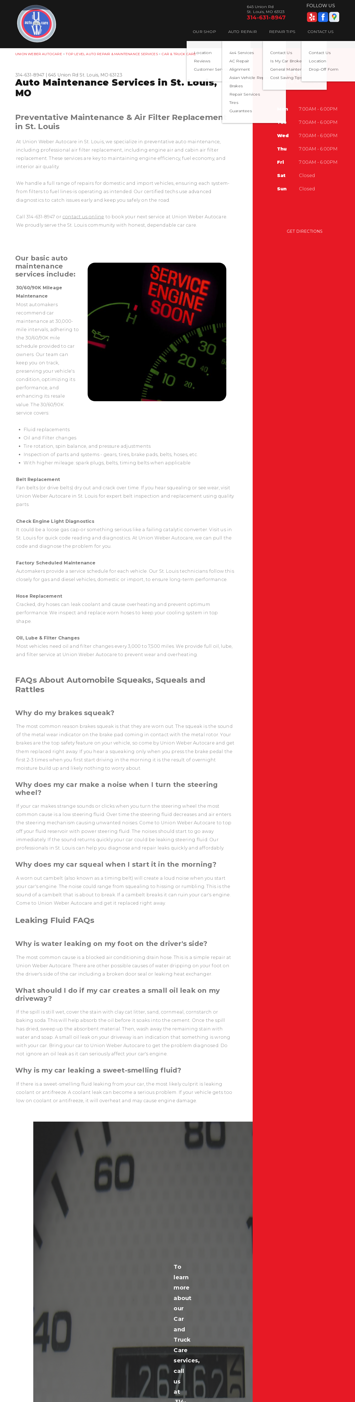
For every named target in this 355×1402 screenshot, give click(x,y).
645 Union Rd (63, 75)
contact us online (83, 216)
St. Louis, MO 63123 (101, 75)
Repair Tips (282, 31)
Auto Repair (242, 31)
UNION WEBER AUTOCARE (38, 54)
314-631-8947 (266, 17)
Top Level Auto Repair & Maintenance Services (112, 54)
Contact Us (321, 31)
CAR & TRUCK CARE (178, 54)
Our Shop (204, 31)
